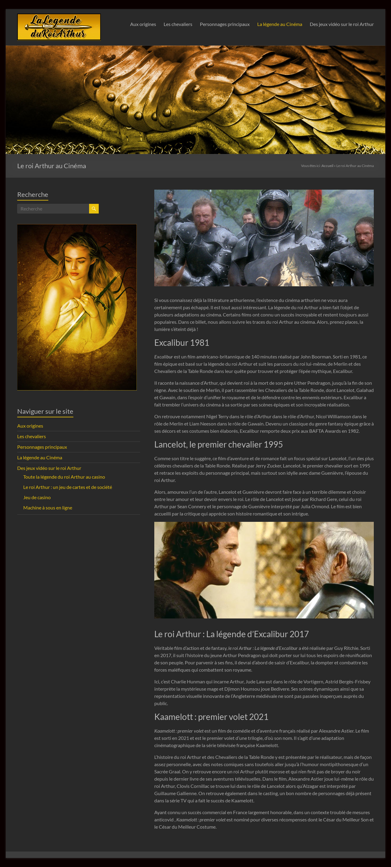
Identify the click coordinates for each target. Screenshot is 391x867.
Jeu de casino (37, 497)
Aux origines (143, 24)
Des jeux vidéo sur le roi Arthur (342, 24)
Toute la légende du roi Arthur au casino (64, 477)
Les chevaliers (178, 24)
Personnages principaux (225, 24)
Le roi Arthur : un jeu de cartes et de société (67, 487)
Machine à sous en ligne (47, 507)
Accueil (327, 165)
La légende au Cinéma (279, 24)
